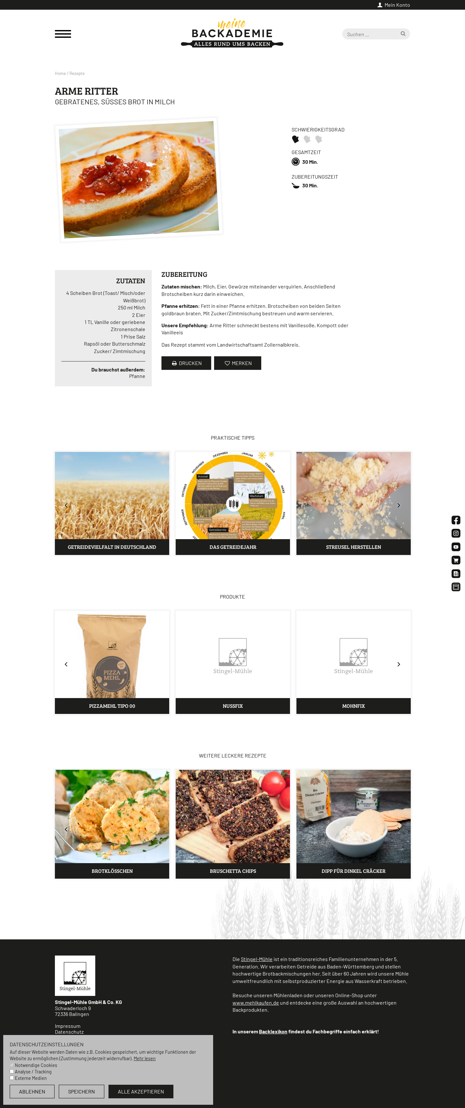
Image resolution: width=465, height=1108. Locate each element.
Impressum (67, 1026)
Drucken (186, 363)
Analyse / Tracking (33, 1071)
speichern (81, 1091)
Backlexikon (273, 1031)
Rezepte (77, 73)
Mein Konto (393, 5)
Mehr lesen (145, 1058)
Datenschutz (69, 1032)
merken (237, 363)
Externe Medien (31, 1078)
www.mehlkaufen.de (255, 1002)
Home (60, 73)
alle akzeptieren (141, 1091)
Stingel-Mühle (257, 959)
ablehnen (32, 1091)
